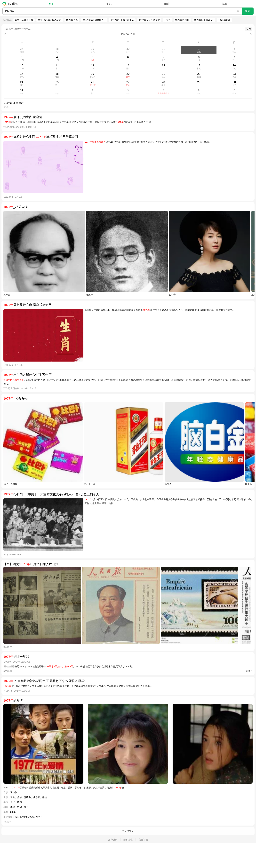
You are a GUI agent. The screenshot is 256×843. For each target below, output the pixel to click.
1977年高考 (224, 20)
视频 (224, 3)
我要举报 (143, 839)
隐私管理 (128, 839)
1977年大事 (72, 20)
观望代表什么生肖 (24, 20)
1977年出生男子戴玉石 (122, 20)
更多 (248, 671)
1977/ (167, 20)
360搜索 (11, 3)
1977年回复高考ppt (204, 20)
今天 (248, 28)
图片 (166, 3)
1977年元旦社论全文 (149, 20)
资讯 (109, 3)
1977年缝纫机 (182, 20)
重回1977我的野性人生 (94, 20)
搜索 (247, 11)
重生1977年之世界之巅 (49, 20)
